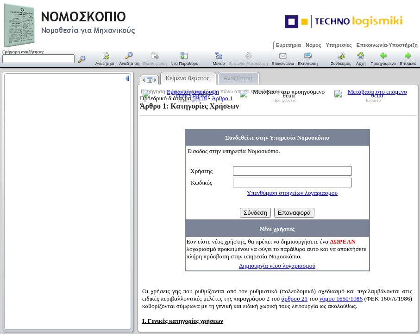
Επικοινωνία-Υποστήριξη (387, 45)
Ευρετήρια (288, 45)
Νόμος (313, 45)
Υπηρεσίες (339, 45)
